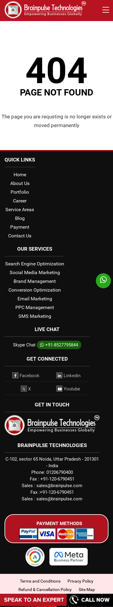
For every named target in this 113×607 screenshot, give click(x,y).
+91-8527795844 (59, 345)
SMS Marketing (34, 316)
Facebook (25, 375)
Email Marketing (34, 299)
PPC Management (34, 307)
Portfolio (20, 192)
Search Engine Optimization (34, 264)
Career (20, 201)
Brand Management (35, 281)
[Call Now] (56, 604)
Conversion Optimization (34, 290)
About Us (20, 183)
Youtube (68, 389)
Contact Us (19, 236)
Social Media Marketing (35, 272)
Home (20, 174)
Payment (19, 227)
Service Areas (19, 209)
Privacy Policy (80, 581)
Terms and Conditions (40, 581)
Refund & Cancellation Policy (45, 589)
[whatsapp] (103, 280)
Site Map (87, 589)
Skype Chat (24, 345)
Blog (20, 218)
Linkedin (68, 375)
